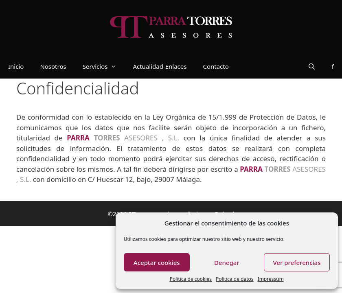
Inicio (16, 66)
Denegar (226, 262)
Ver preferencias (296, 262)
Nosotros (53, 66)
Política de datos (234, 279)
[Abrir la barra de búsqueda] (312, 66)
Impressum (271, 279)
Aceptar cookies (157, 262)
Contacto (215, 66)
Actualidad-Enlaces (159, 66)
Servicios (104, 66)
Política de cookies (191, 279)
